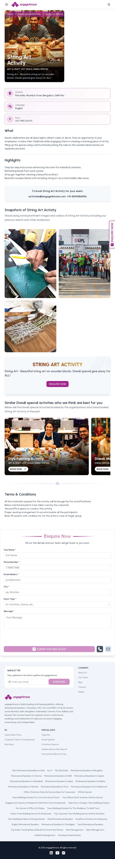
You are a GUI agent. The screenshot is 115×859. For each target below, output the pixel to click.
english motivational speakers (25, 824)
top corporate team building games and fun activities (79, 813)
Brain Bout (9, 744)
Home (10, 14)
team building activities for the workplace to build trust (73, 808)
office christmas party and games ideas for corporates (49, 792)
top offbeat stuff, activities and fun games (82, 797)
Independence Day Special (54, 749)
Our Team (83, 677)
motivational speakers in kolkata (90, 781)
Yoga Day (45, 735)
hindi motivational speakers (60, 819)
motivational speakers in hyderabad (26, 781)
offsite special (84, 792)
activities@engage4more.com (47, 196)
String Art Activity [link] (54, 14)
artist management (74, 829)
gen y (50, 770)
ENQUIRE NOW (112, 234)
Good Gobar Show (13, 735)
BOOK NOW (18, 469)
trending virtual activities (69, 835)
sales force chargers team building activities (89, 802)
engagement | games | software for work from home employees (35, 802)
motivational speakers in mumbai (23, 786)
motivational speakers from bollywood (89, 786)
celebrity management (44, 835)
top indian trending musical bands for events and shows (37, 829)
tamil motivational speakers (90, 824)
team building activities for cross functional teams (36, 797)
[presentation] (57, 636)
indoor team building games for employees (31, 813)
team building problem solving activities (26, 819)
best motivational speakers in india (29, 770)
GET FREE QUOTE (23, 121)
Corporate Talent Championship (20, 739)
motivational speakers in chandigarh (58, 824)
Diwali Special (48, 739)
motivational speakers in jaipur (59, 781)
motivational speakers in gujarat (89, 775)
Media (81, 692)
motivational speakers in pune (55, 786)
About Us (82, 672)
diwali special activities (29, 14)
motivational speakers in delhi (58, 775)
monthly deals (61, 770)
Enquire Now (57, 384)
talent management (95, 829)
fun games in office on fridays (30, 808)
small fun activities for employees (91, 819)
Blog (80, 682)
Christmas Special (50, 744)
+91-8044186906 (77, 196)
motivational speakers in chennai (26, 775)
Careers (82, 687)
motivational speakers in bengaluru (87, 770)
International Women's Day (53, 754)
